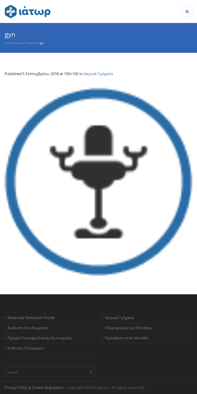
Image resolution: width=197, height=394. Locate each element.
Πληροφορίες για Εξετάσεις (129, 327)
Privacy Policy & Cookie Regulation (34, 387)
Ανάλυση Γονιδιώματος (28, 327)
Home (9, 43)
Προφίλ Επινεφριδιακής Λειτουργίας (40, 337)
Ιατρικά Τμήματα (26, 43)
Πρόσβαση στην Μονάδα (126, 337)
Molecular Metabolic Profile (31, 317)
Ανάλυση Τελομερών (26, 348)
